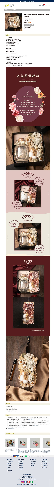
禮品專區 (21, 465)
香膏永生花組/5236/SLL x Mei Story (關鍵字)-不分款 (10, 450)
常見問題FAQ (10, 461)
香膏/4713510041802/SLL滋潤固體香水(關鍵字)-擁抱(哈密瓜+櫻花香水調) (23, 451)
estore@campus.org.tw (28, 476)
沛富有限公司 (30, 19)
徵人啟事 (9, 467)
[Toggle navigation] (48, 5)
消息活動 (9, 469)
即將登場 (21, 469)
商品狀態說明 (27, 27)
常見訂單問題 (31, 419)
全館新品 (21, 461)
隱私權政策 (9, 470)
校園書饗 (21, 467)
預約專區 (32, 465)
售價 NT (26, 22)
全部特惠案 (33, 463)
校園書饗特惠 (33, 461)
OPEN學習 (44, 467)
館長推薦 (21, 463)
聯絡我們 (9, 463)
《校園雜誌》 (45, 465)
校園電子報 (44, 461)
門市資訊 (9, 465)
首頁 (6, 10)
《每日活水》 (45, 463)
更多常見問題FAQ (11, 428)
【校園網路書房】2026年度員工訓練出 (27, 1)
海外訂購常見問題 (21, 427)
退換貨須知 (36, 425)
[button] (40, 5)
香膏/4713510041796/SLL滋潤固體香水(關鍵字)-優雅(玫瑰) (36, 451)
